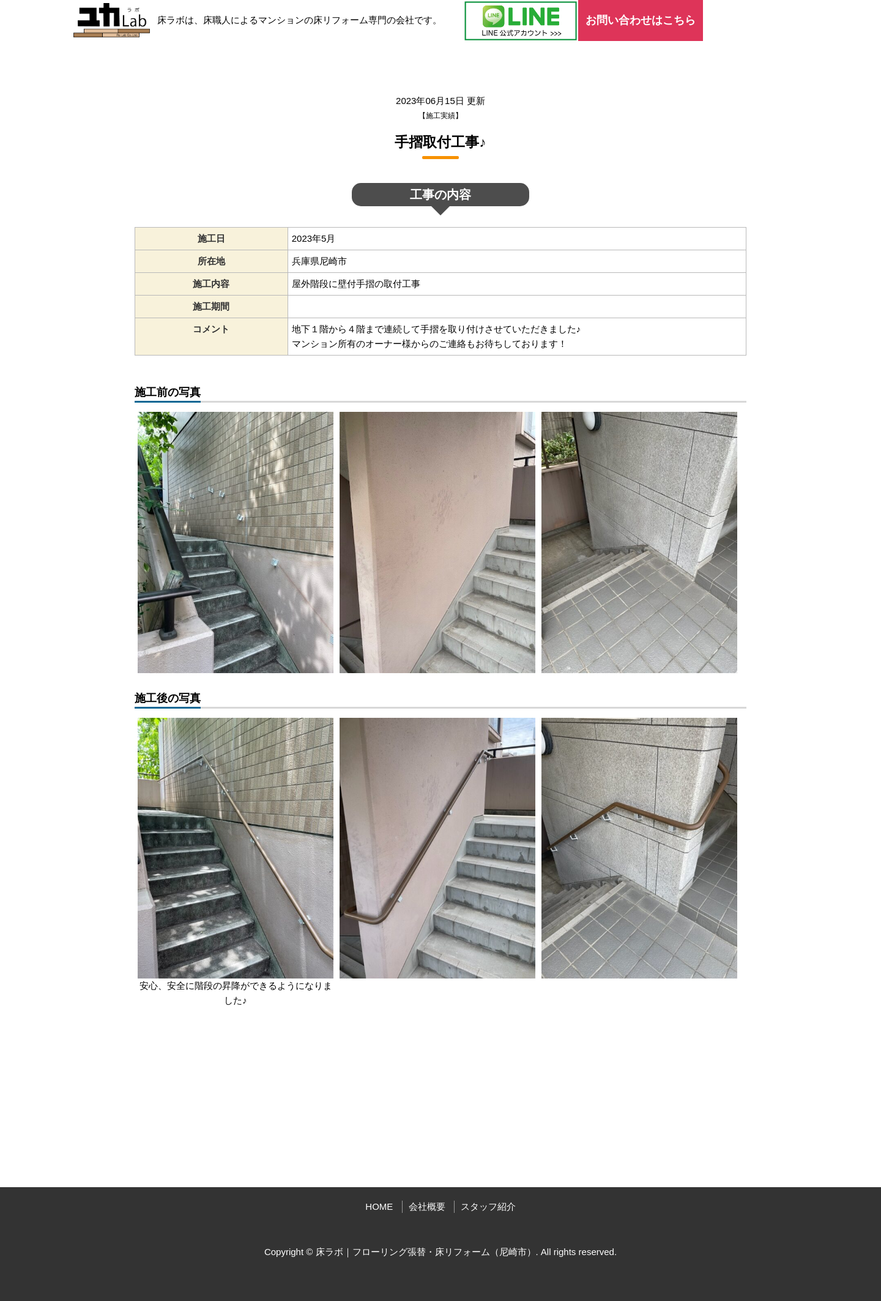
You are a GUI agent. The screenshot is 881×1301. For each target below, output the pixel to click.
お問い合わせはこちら (640, 20)
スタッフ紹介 (488, 1206)
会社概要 (427, 1206)
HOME (379, 1206)
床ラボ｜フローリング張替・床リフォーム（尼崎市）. (427, 1252)
